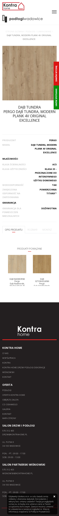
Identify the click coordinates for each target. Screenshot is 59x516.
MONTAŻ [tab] (47, 229)
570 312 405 (8, 430)
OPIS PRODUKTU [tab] (13, 229)
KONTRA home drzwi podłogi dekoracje (23, 367)
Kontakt (6, 377)
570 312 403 (8, 469)
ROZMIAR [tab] (32, 229)
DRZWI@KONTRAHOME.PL (14, 434)
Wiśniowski (8, 372)
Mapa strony (9, 418)
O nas (5, 353)
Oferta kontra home (13, 395)
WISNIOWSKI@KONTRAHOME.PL (17, 473)
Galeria (6, 409)
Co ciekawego (9, 404)
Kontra (6, 362)
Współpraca (8, 358)
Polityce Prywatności (40, 511)
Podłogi (6, 390)
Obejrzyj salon (10, 399)
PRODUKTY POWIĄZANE (29, 248)
